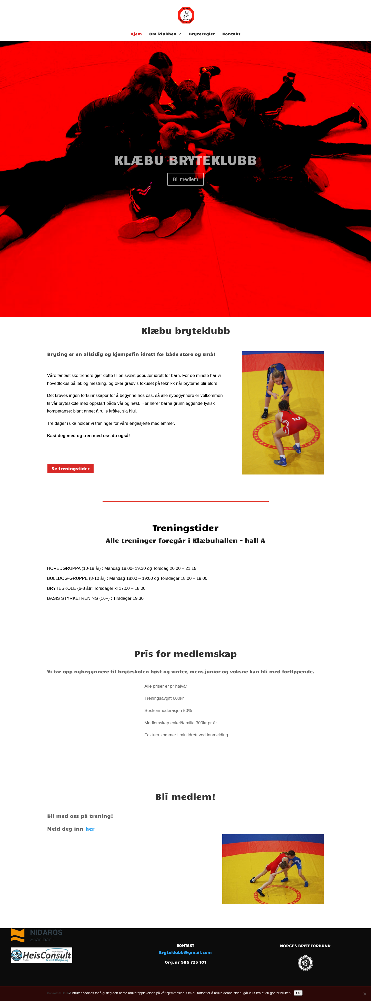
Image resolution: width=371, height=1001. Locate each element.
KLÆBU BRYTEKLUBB (185, 173)
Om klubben (163, 34)
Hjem (136, 34)
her (90, 828)
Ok (298, 993)
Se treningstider (70, 468)
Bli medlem (185, 193)
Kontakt (231, 34)
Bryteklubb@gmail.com (185, 952)
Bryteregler (202, 34)
